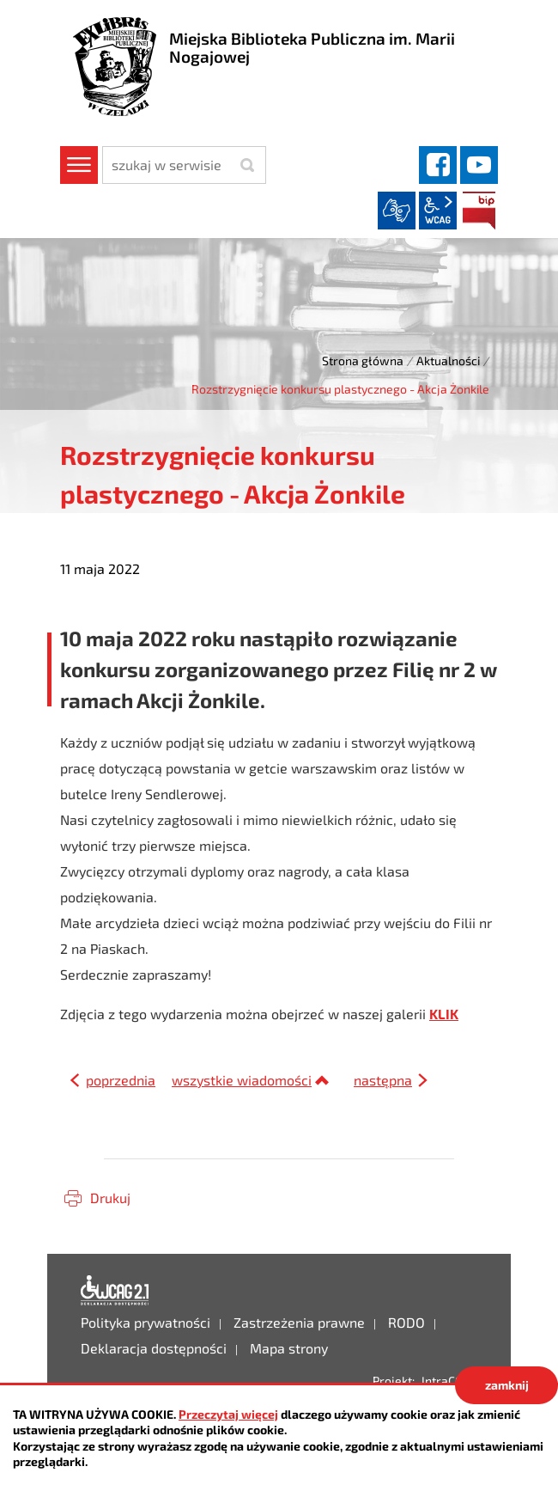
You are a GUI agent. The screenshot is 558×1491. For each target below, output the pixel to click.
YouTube (479, 165)
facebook (438, 165)
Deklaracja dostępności (115, 1291)
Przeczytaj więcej (228, 1414)
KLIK (443, 1013)
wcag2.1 (438, 210)
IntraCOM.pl (454, 1380)
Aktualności (448, 360)
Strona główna (362, 360)
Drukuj (110, 1197)
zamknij (507, 1385)
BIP (479, 210)
